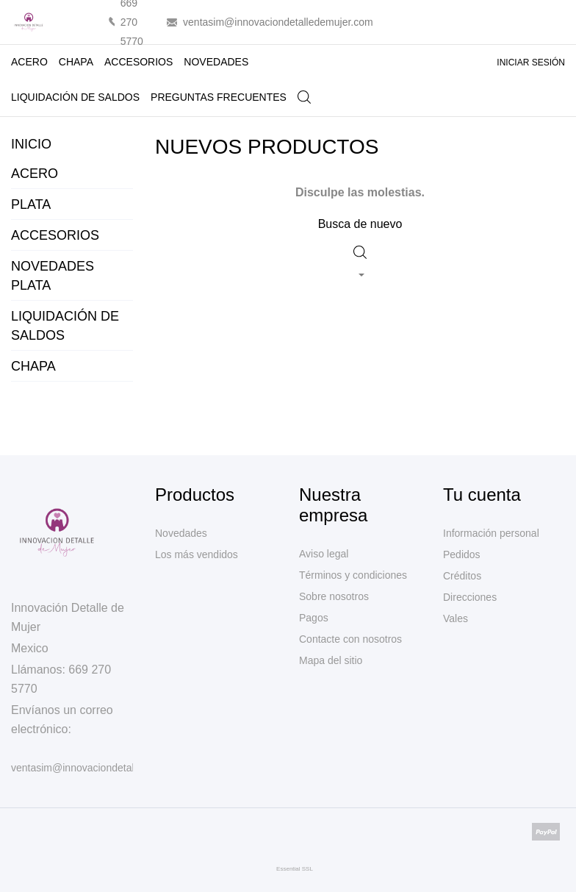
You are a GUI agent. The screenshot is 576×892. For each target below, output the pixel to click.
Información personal (491, 533)
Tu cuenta (482, 494)
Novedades (181, 533)
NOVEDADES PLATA (52, 276)
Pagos (313, 618)
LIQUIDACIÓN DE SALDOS (79, 91)
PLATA (31, 204)
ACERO (29, 62)
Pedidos (461, 554)
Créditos (462, 576)
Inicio (31, 144)
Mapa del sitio (330, 660)
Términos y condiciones (353, 575)
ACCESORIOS (138, 62)
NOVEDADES (216, 62)
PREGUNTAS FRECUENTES (219, 97)
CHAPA (76, 62)
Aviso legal (323, 554)
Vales (455, 618)
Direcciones (470, 597)
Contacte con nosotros (350, 639)
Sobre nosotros (334, 596)
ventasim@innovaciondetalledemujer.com (278, 22)
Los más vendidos (196, 554)
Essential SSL (294, 869)
